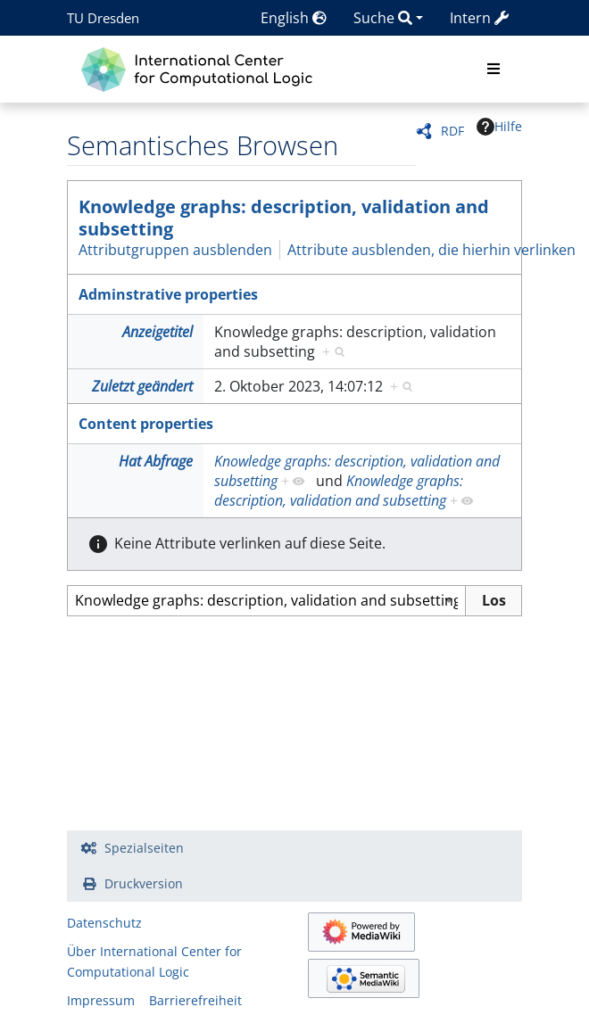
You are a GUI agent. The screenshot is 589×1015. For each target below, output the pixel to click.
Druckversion (143, 883)
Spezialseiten (144, 847)
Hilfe (499, 127)
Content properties (146, 423)
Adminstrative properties (168, 294)
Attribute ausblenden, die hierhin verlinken (431, 250)
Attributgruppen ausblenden (175, 250)
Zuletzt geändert (142, 386)
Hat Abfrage (156, 461)
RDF (452, 130)
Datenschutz (104, 922)
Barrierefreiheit (195, 1000)
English (294, 18)
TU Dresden (103, 18)
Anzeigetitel (157, 332)
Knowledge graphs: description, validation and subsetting (284, 217)
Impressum (101, 1000)
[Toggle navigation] (493, 69)
